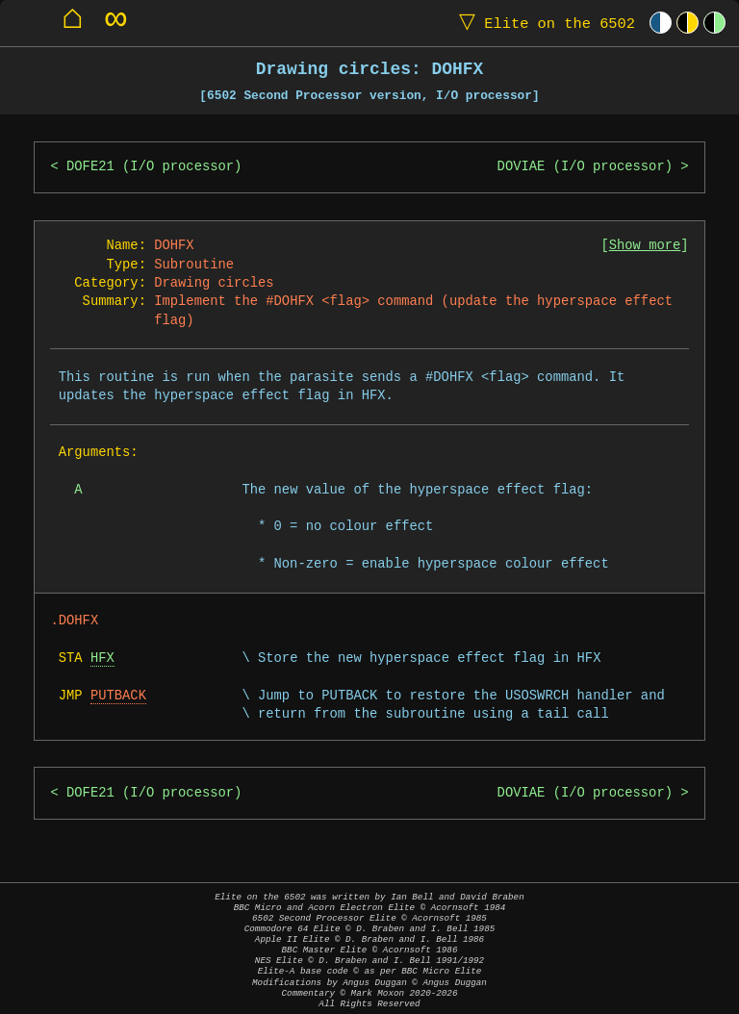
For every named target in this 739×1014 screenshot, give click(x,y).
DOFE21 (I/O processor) (154, 167)
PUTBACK (118, 696)
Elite (542, 23)
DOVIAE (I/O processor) (585, 167)
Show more (645, 246)
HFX (102, 658)
